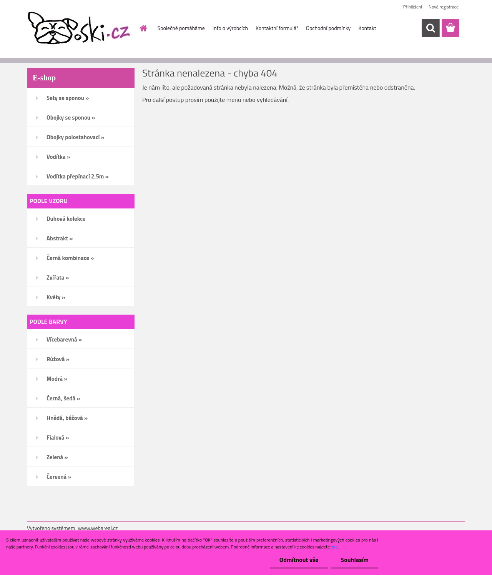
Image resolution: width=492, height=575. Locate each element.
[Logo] (80, 28)
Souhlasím (355, 559)
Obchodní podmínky (328, 28)
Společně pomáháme (181, 28)
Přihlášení (412, 6)
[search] (430, 28)
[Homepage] (143, 28)
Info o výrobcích (230, 28)
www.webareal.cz (98, 528)
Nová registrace (444, 6)
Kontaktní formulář (277, 28)
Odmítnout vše (299, 559)
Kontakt (367, 28)
